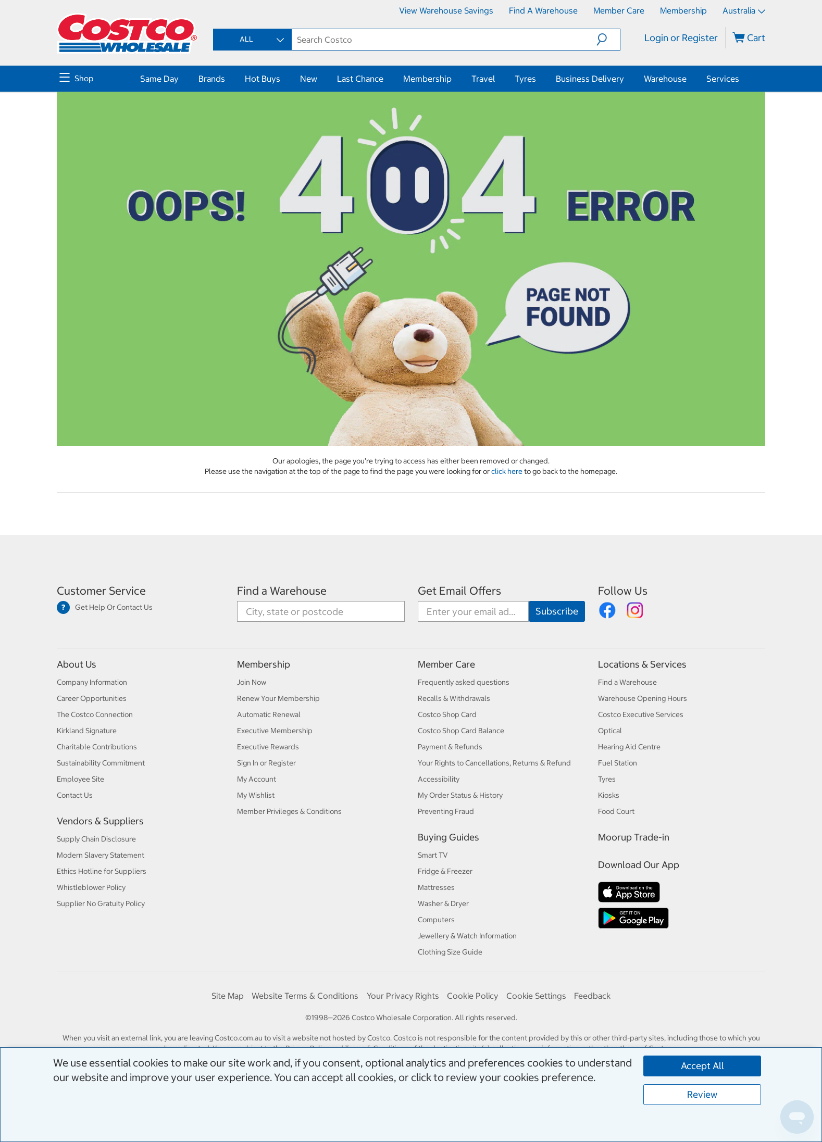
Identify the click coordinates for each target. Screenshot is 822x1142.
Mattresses (436, 887)
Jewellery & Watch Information (467, 935)
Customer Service (101, 591)
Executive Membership (275, 730)
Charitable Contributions (97, 746)
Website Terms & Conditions (305, 995)
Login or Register (681, 38)
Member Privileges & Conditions (289, 811)
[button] (608, 39)
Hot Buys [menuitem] (262, 78)
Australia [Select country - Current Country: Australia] (744, 10)
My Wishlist (256, 795)
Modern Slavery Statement (100, 855)
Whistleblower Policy (91, 887)
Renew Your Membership (278, 698)
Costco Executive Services (640, 714)
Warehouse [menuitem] (665, 78)
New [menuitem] (308, 78)
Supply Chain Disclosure (96, 839)
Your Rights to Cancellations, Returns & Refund (494, 763)
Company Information (92, 682)
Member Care (618, 10)
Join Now (251, 682)
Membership (683, 10)
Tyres (607, 779)
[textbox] (444, 39)
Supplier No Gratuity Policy (101, 903)
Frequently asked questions (463, 682)
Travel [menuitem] (483, 78)
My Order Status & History (460, 795)
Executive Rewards (268, 746)
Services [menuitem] (722, 78)
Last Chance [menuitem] (360, 78)
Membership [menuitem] (427, 78)
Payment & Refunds (450, 746)
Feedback (592, 995)
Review (702, 1094)
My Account (256, 779)
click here (507, 471)
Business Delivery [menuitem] (590, 78)
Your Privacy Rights (403, 995)
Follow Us (622, 591)
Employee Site (80, 779)
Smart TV (433, 855)
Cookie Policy (472, 995)
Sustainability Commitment (101, 763)
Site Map (227, 995)
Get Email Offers (459, 591)
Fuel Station (617, 763)
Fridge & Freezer (445, 871)
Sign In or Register (266, 763)
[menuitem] (98, 79)
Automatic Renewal (269, 714)
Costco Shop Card (447, 714)
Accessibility (438, 779)
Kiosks (608, 795)
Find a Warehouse (543, 10)
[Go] (557, 611)
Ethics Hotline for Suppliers (101, 871)
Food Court (616, 811)
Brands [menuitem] (211, 78)
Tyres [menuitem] (525, 78)
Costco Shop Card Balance (461, 730)
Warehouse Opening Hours (642, 698)
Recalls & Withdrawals (454, 698)
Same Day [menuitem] (159, 78)
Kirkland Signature (87, 730)
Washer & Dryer (443, 903)
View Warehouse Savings (446, 10)
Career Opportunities (92, 698)
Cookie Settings (536, 995)
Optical (610, 730)
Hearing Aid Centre (629, 746)
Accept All (702, 1066)
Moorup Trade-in (633, 837)
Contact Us (75, 795)
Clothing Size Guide (450, 952)
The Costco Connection (95, 714)
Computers (436, 919)
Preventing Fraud (446, 811)
